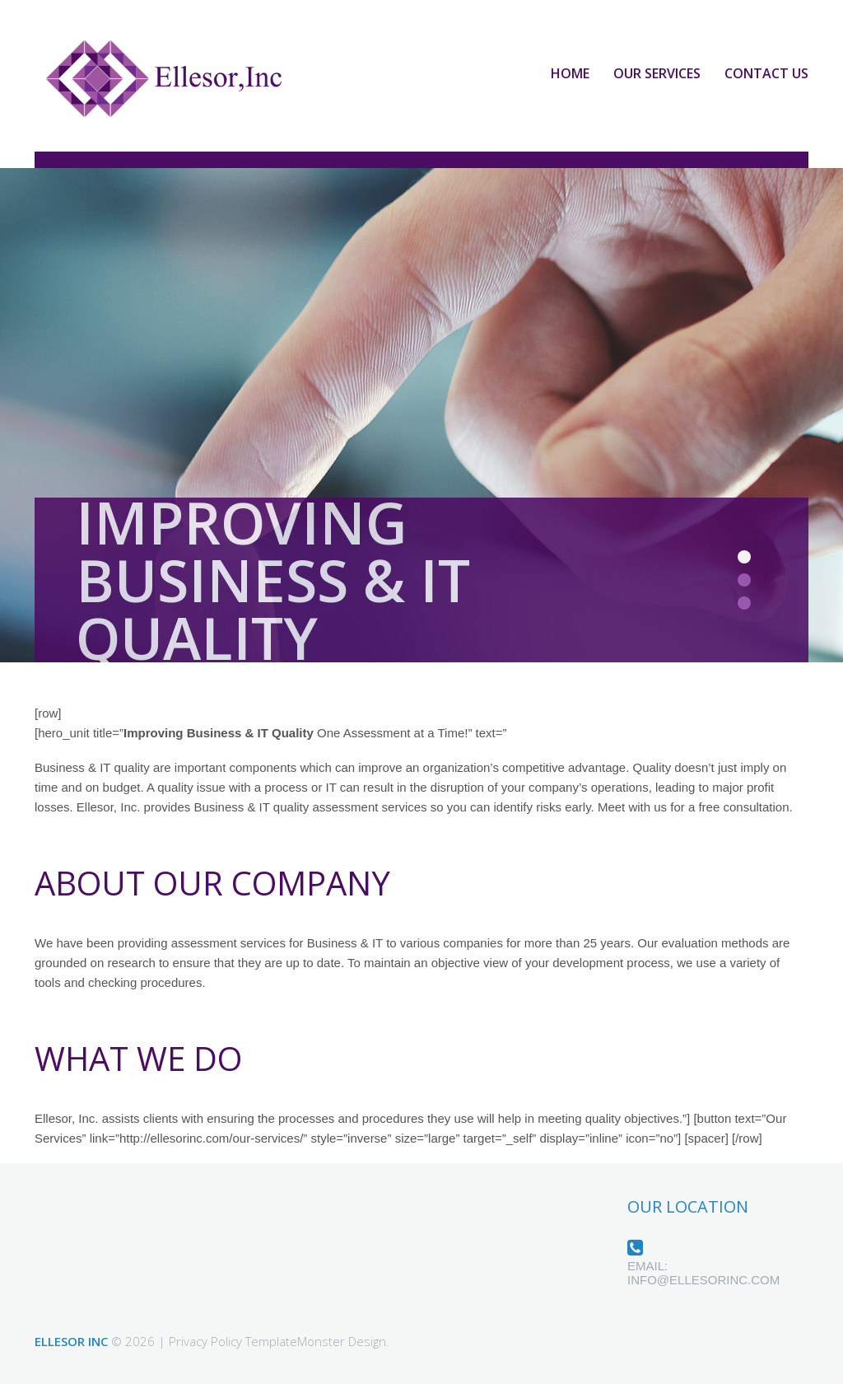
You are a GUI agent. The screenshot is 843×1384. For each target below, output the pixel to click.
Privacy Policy (205, 1341)
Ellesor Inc (71, 1341)
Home (570, 73)
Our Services (657, 73)
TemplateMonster (295, 1341)
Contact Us (766, 73)
